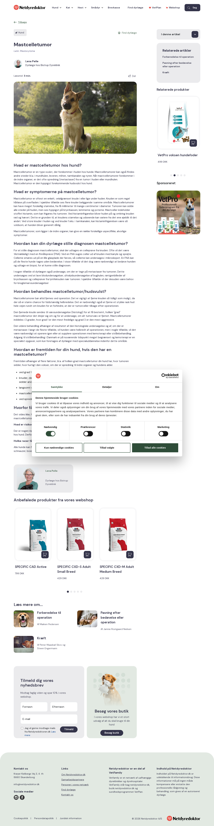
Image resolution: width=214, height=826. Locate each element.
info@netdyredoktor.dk (26, 784)
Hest (81, 7)
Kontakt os (67, 794)
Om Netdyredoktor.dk (73, 774)
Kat (68, 7)
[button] (68, 592)
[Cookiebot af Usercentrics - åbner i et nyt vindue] (164, 375)
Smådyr (96, 7)
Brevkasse (114, 7)
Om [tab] (157, 387)
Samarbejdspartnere (72, 779)
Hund (56, 7)
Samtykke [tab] (57, 387)
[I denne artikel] (178, 34)
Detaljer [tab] (107, 387)
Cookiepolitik (21, 818)
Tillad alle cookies (155, 447)
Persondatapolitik (44, 818)
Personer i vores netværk (75, 784)
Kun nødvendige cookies (59, 447)
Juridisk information (71, 818)
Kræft (166, 72)
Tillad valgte (107, 447)
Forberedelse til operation (178, 56)
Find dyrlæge (135, 7)
